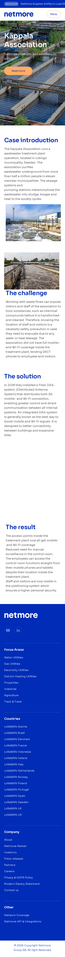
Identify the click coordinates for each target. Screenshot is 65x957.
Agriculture (11, 695)
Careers (9, 871)
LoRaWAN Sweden (16, 802)
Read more (18, 70)
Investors (10, 852)
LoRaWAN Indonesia (17, 751)
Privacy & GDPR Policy (18, 877)
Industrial (10, 689)
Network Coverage (16, 915)
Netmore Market (15, 846)
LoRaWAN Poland (15, 783)
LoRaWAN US (13, 814)
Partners (9, 865)
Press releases (13, 858)
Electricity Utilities (16, 670)
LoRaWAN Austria (15, 726)
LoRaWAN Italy (13, 764)
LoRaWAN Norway (16, 777)
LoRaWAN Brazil (14, 732)
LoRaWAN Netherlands (19, 770)
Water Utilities (13, 657)
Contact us (11, 890)
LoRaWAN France (15, 745)
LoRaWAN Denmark (17, 739)
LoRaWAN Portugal (16, 789)
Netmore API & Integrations (22, 921)
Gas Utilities (12, 663)
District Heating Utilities (20, 676)
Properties (11, 682)
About (8, 839)
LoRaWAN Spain (14, 795)
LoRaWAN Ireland (15, 758)
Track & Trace (13, 701)
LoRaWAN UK (13, 808)
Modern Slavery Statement (22, 883)
